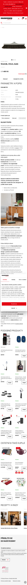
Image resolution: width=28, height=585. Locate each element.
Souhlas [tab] (5, 279)
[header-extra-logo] (6, 19)
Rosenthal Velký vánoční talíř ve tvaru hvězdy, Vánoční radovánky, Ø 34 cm (20, 495)
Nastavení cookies (16, 580)
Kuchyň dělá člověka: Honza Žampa (9, 528)
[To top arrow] (25, 582)
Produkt (5, 79)
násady (17, 148)
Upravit (14, 308)
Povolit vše (14, 304)
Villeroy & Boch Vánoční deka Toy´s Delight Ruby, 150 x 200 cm (6, 494)
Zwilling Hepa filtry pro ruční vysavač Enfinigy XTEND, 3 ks (5, 405)
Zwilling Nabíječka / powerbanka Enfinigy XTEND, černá (19, 432)
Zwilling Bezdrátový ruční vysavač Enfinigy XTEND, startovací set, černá (6, 432)
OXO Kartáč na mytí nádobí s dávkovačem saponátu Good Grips (21, 405)
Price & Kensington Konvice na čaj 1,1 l (19, 463)
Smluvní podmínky (15, 554)
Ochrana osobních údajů (6, 580)
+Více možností (22, 118)
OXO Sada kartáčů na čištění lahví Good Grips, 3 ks (6, 378)
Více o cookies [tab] (22, 279)
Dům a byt (14, 118)
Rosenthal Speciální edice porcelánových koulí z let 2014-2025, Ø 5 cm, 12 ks (6, 464)
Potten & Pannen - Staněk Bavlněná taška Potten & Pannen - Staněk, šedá (20, 378)
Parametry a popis (18, 79)
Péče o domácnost (6, 118)
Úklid (3, 27)
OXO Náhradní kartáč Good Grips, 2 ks (6, 351)
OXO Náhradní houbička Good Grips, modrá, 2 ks (20, 351)
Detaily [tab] (13, 279)
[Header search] (2, 22)
